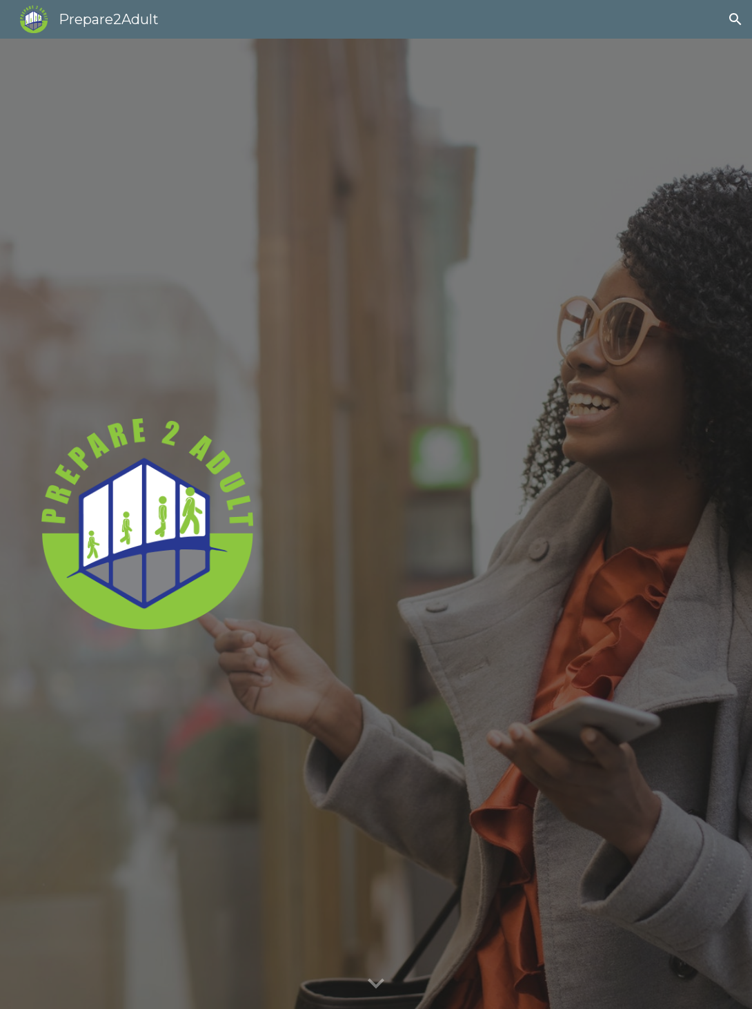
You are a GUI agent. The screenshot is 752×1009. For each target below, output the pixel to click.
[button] (735, 19)
